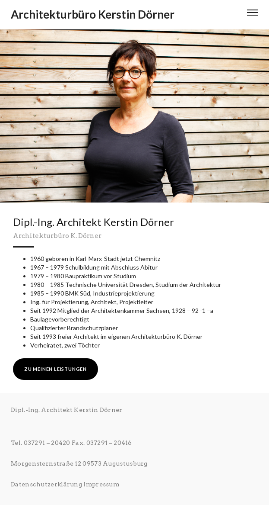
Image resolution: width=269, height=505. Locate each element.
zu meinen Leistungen (55, 369)
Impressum (101, 484)
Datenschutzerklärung (46, 484)
